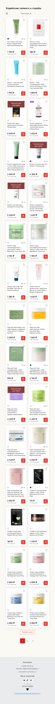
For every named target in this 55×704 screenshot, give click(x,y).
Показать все (27, 632)
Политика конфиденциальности (27, 694)
